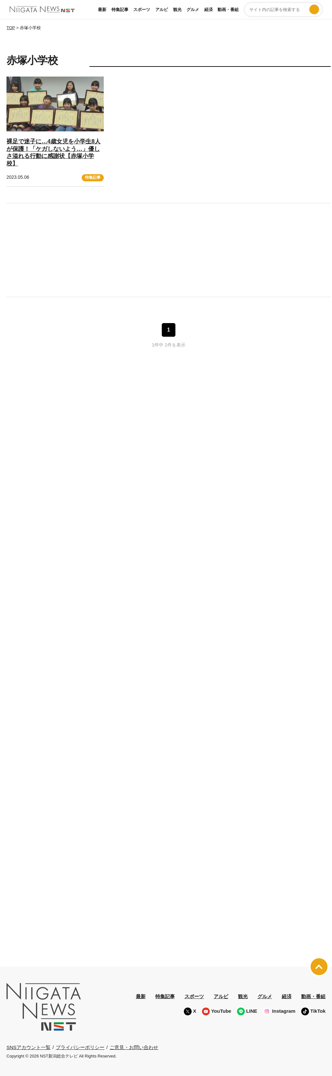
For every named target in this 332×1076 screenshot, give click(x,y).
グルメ (192, 9)
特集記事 (120, 9)
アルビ (161, 9)
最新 (102, 9)
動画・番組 (228, 9)
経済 (208, 9)
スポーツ (141, 9)
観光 (177, 9)
